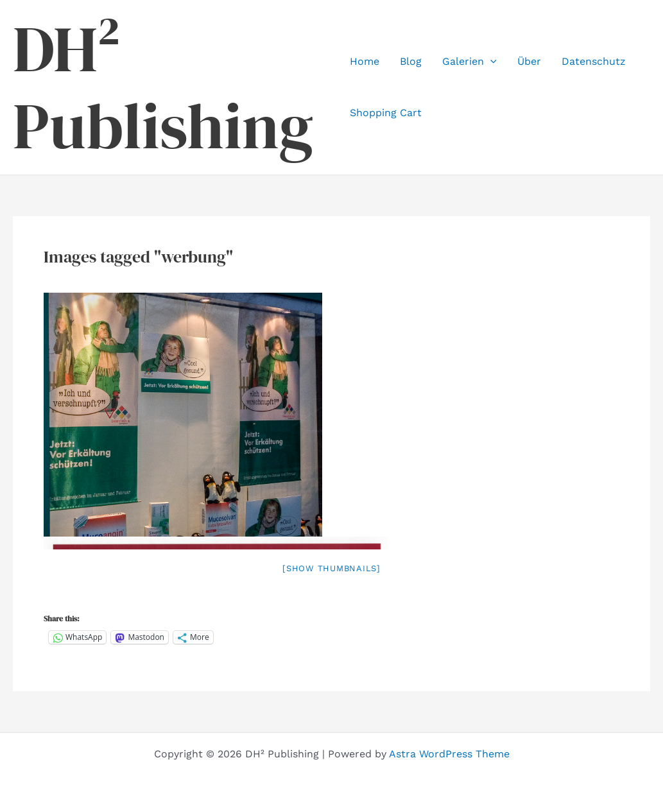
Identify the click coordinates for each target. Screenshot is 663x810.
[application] (490, 61)
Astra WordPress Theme (449, 754)
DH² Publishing (163, 87)
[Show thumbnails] (331, 568)
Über (529, 61)
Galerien (469, 61)
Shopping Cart (386, 113)
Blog (411, 61)
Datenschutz (594, 61)
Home (364, 61)
